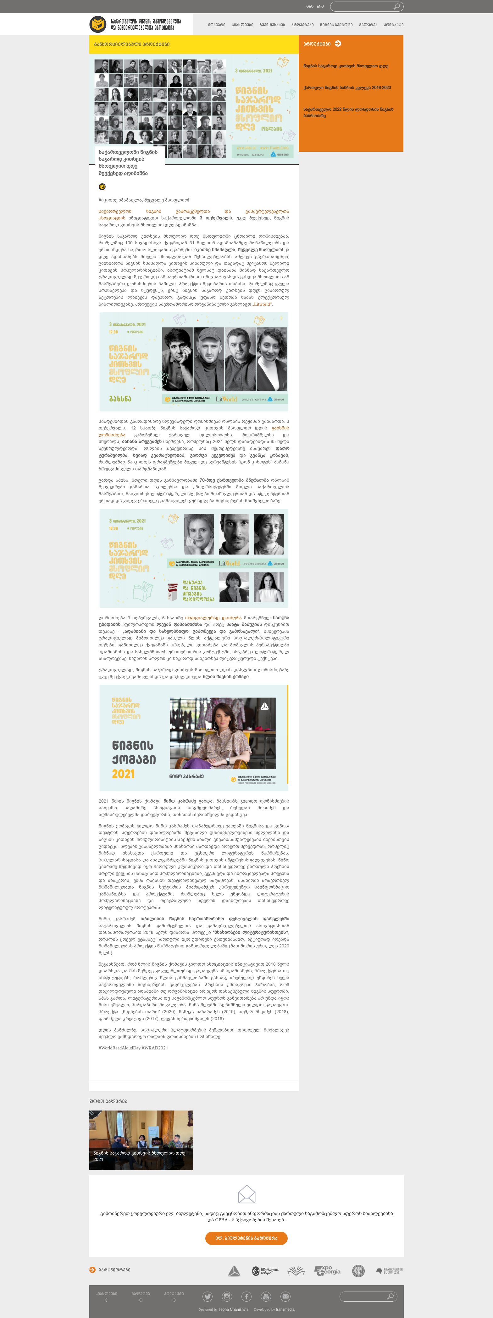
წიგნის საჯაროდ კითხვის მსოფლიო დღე (345, 66)
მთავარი (216, 25)
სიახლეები (242, 25)
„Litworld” (262, 304)
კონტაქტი (394, 25)
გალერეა (368, 25)
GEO (309, 6)
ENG (320, 6)
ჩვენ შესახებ (272, 25)
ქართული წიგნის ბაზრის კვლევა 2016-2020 (347, 88)
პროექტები (302, 25)
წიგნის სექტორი (336, 25)
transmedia (285, 1309)
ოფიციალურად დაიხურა (213, 618)
